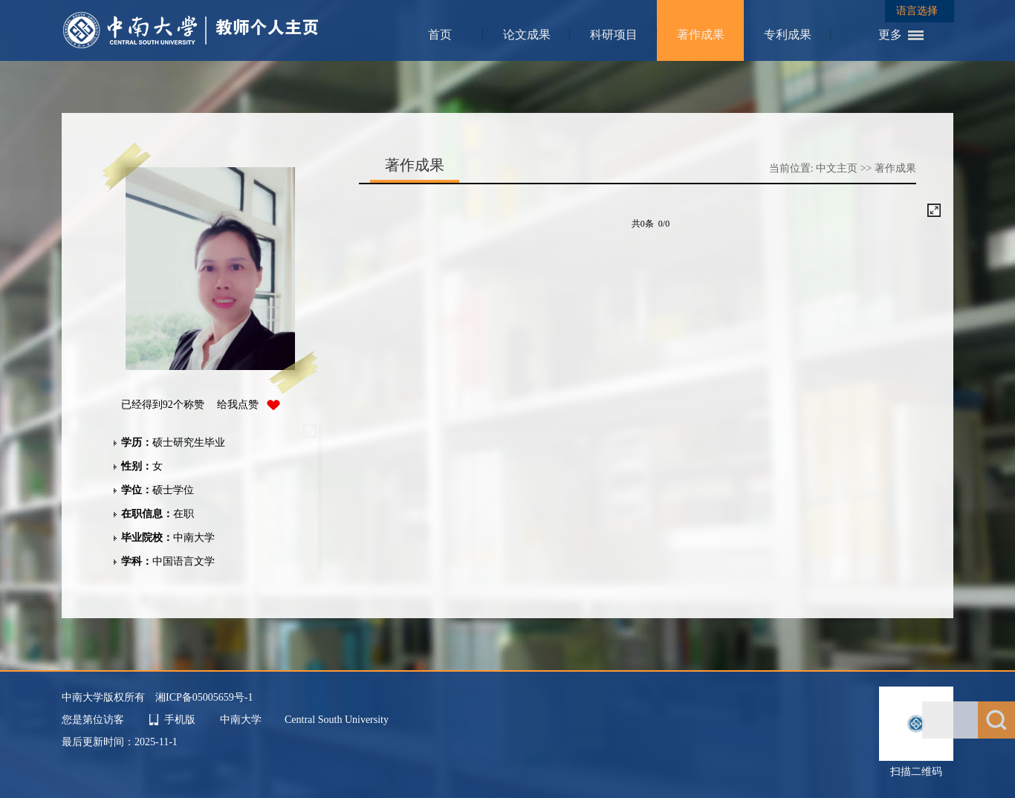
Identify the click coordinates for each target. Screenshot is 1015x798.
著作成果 (700, 34)
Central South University (337, 719)
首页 (440, 34)
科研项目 (614, 34)
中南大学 (242, 719)
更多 (890, 34)
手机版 (179, 719)
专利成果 (787, 34)
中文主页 (836, 168)
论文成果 (527, 34)
